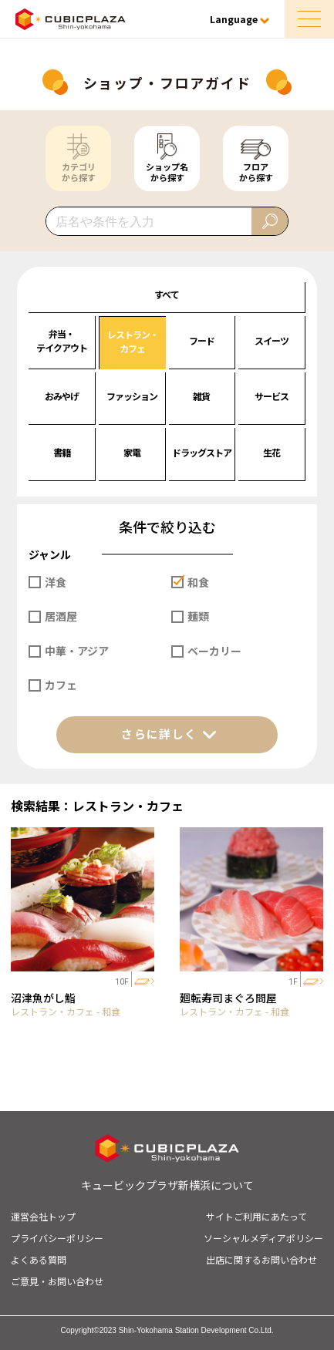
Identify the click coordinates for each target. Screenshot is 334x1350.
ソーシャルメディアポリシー (263, 1237)
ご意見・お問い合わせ (57, 1281)
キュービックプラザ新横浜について (167, 1185)
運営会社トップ (43, 1216)
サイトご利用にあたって (256, 1216)
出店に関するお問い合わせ (261, 1259)
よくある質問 (38, 1259)
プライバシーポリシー (57, 1237)
